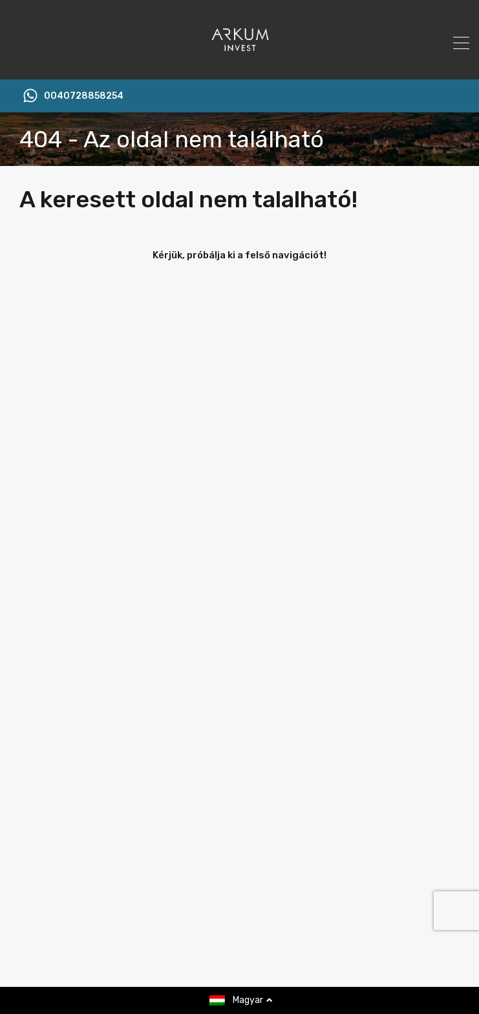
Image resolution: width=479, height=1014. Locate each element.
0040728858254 (83, 96)
